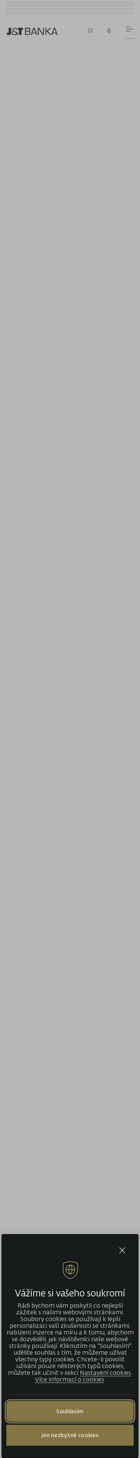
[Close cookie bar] (122, 1250)
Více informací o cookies (69, 1379)
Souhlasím (70, 1411)
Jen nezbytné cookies (70, 1435)
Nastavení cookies (105, 1372)
